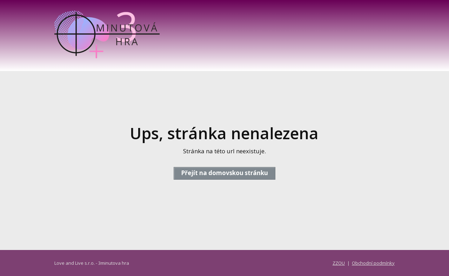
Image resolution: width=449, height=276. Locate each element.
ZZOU (339, 263)
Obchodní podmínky (373, 263)
